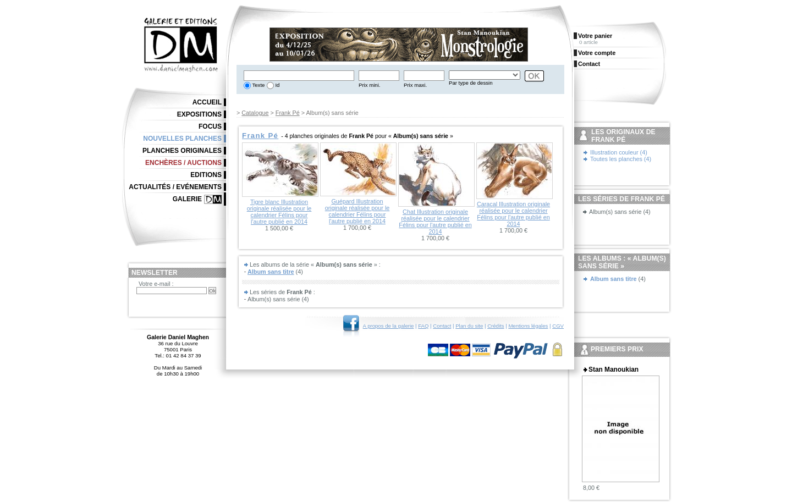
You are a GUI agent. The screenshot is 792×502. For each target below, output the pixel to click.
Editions (206, 175)
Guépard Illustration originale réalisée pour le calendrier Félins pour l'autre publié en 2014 (357, 211)
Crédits (495, 326)
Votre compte (596, 52)
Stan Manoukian (613, 369)
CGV (558, 326)
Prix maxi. (415, 85)
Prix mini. (369, 85)
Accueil (207, 102)
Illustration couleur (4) (618, 152)
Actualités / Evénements (175, 187)
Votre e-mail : (156, 283)
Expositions (199, 114)
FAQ (423, 326)
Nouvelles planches (182, 138)
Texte (258, 85)
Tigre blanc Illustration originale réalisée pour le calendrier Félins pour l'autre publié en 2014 (279, 211)
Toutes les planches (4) (620, 159)
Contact (442, 326)
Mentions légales (528, 326)
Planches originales (182, 151)
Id (277, 85)
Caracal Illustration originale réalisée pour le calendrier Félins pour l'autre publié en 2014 (513, 214)
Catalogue (254, 112)
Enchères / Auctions (183, 163)
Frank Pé (288, 112)
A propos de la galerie (388, 326)
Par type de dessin (470, 83)
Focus (210, 126)
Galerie (187, 199)
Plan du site (469, 326)
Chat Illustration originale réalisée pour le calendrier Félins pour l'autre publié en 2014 (435, 221)
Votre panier (595, 35)
